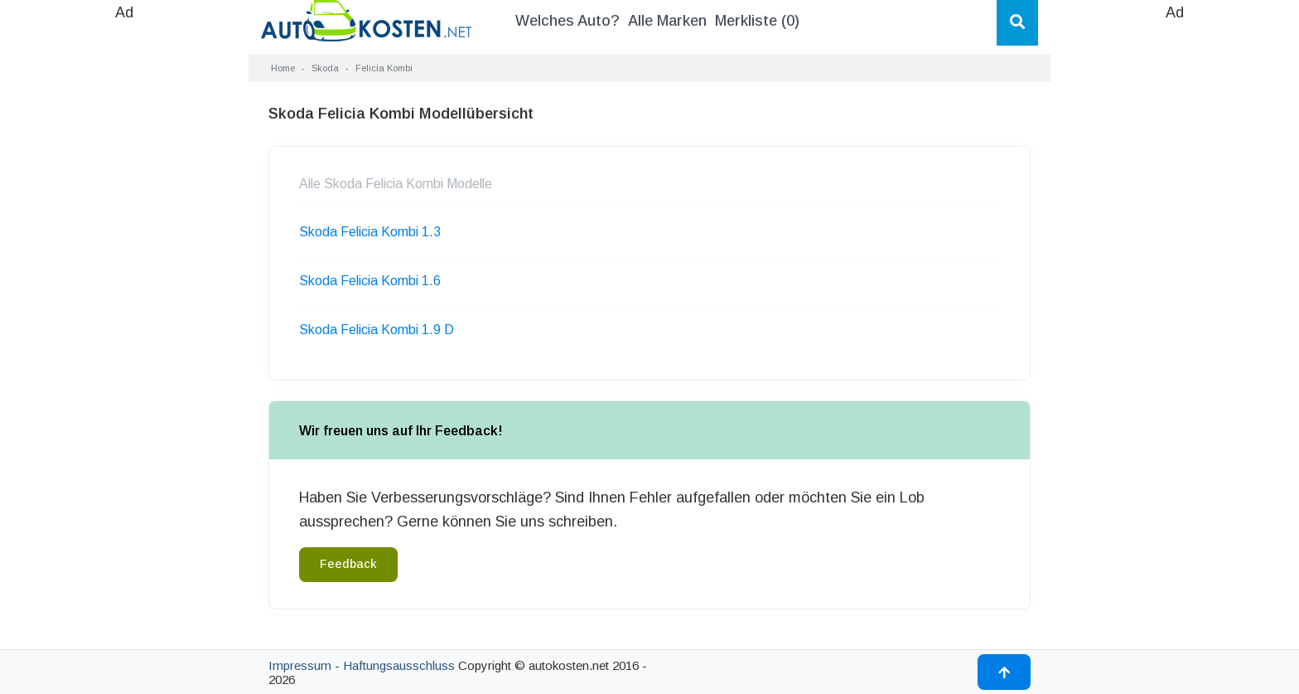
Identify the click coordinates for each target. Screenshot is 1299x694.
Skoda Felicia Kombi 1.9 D (376, 330)
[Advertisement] (124, 273)
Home (283, 68)
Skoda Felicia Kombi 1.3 (370, 232)
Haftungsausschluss (399, 665)
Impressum (299, 665)
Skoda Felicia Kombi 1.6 (370, 281)
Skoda (325, 68)
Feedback (348, 563)
